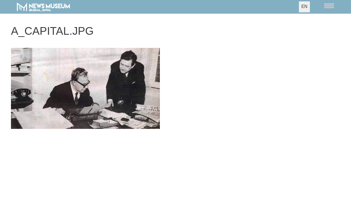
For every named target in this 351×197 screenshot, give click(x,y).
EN (304, 6)
